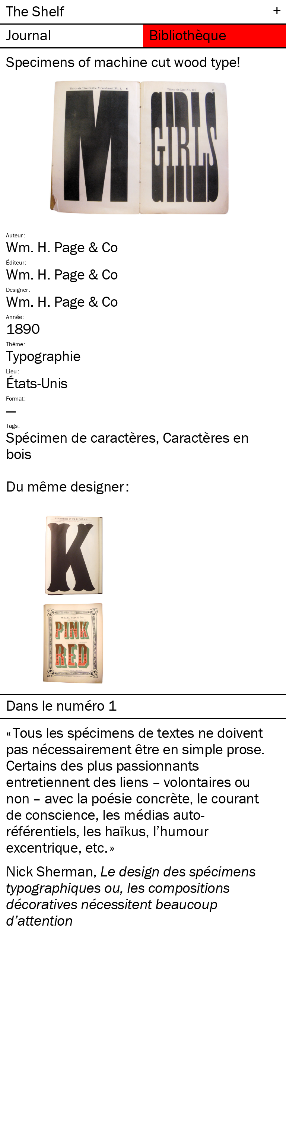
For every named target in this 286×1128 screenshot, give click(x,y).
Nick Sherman (49, 871)
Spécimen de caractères (81, 437)
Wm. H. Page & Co (62, 247)
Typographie (43, 356)
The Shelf (35, 11)
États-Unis (37, 383)
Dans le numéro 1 (61, 705)
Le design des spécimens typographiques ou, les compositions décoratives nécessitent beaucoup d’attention (130, 895)
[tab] (71, 36)
